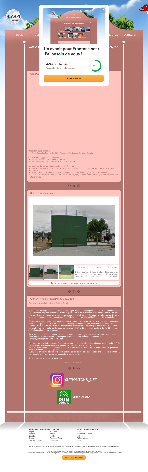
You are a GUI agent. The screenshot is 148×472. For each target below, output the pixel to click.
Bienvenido (50, 446)
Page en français (101, 446)
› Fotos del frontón (40, 193)
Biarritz (32, 436)
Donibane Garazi (56, 438)
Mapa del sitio (59, 446)
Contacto (129, 34)
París (79, 440)
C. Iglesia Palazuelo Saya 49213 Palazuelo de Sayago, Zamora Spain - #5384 (65, 175)
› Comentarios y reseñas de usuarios (51, 298)
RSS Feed (91, 446)
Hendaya (32, 438)
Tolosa (80, 436)
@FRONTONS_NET (74, 380)
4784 (13, 16)
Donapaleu (54, 440)
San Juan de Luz (35, 440)
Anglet (31, 432)
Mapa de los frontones (72, 446)
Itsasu (52, 434)
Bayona (32, 434)
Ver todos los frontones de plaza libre (46, 358)
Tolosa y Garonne (84, 438)
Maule (52, 436)
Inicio (19, 34)
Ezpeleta (53, 432)
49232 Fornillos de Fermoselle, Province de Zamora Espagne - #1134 (63, 168)
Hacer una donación (74, 458)
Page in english (113, 446)
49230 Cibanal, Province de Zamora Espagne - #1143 (54, 172)
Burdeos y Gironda (84, 434)
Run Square (74, 397)
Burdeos (80, 432)
